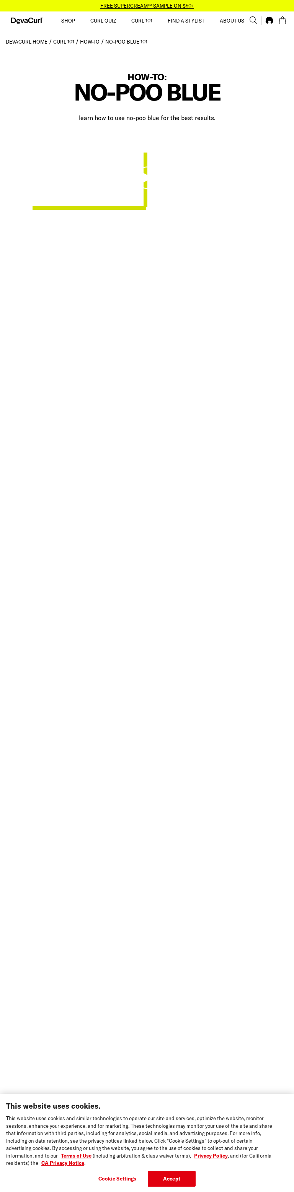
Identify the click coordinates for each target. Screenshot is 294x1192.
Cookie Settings (117, 1183)
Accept (171, 1183)
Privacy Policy (211, 1160)
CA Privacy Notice (62, 1167)
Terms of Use (76, 1160)
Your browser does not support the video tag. (86, 177)
